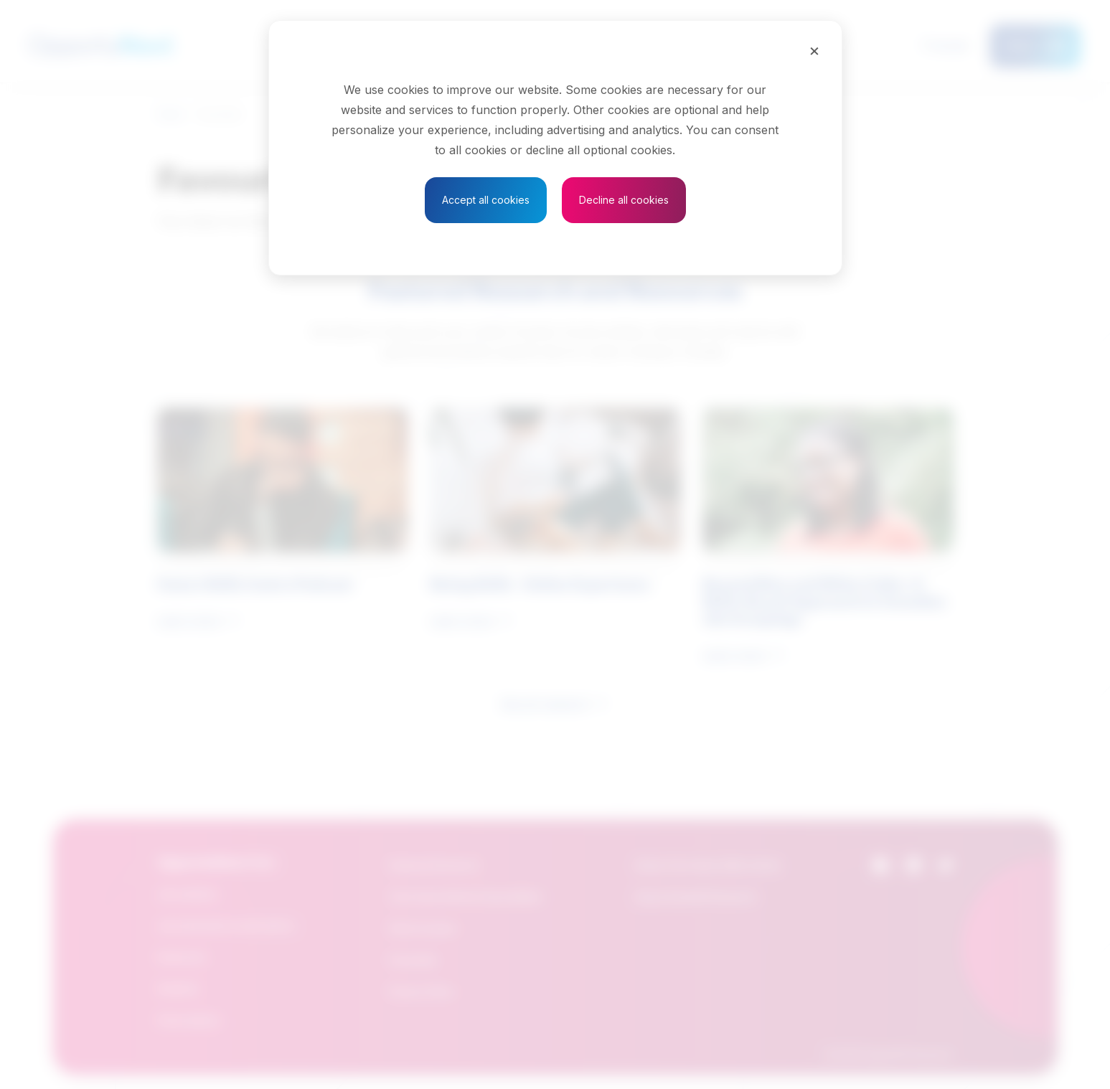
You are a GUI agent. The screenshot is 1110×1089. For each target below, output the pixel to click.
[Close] (814, 50)
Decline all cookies (624, 200)
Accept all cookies (486, 200)
